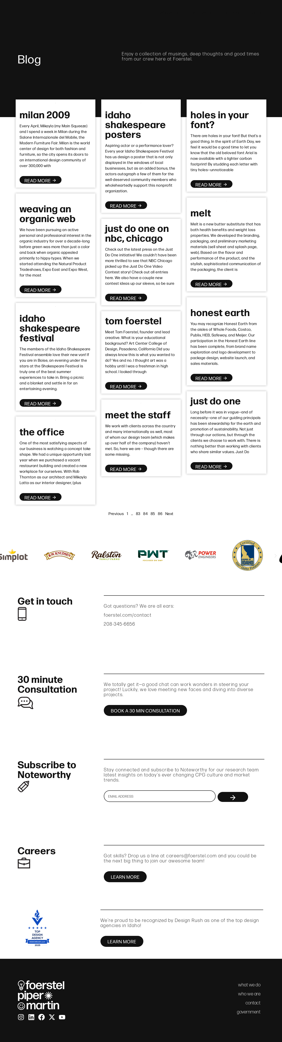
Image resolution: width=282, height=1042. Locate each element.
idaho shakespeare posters (135, 124)
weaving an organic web (48, 213)
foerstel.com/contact (128, 615)
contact (256, 12)
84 (145, 513)
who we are (171, 12)
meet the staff (138, 414)
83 (138, 513)
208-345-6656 (119, 624)
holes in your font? (220, 119)
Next (169, 513)
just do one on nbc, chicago (137, 232)
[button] (6, 555)
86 (160, 513)
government (248, 1012)
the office (42, 431)
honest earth (220, 312)
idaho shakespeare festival (50, 327)
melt (201, 212)
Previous (116, 513)
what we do (202, 12)
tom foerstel (133, 320)
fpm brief (231, 12)
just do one (216, 400)
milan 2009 (45, 114)
